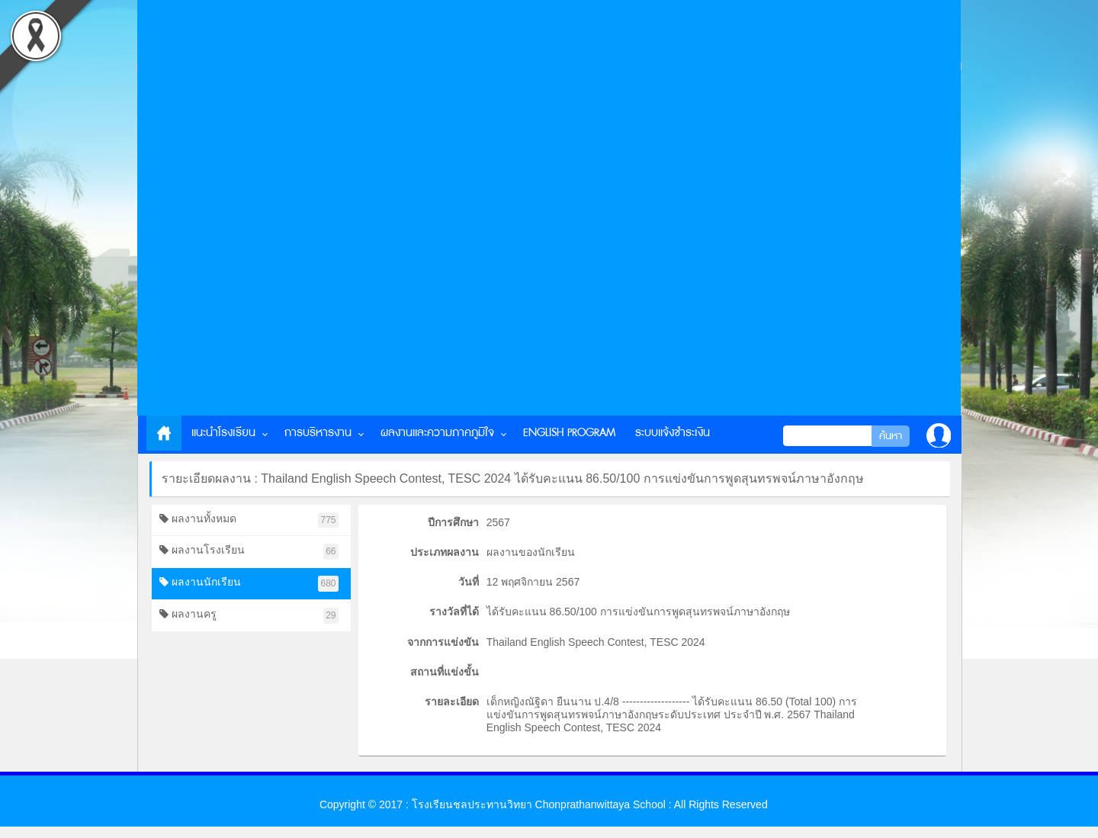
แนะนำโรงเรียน (223, 433)
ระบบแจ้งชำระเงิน (672, 433)
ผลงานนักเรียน (249, 584)
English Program (569, 433)
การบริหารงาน (318, 433)
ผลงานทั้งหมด (249, 520)
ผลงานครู (249, 616)
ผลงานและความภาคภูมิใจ (437, 433)
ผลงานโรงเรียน (249, 552)
